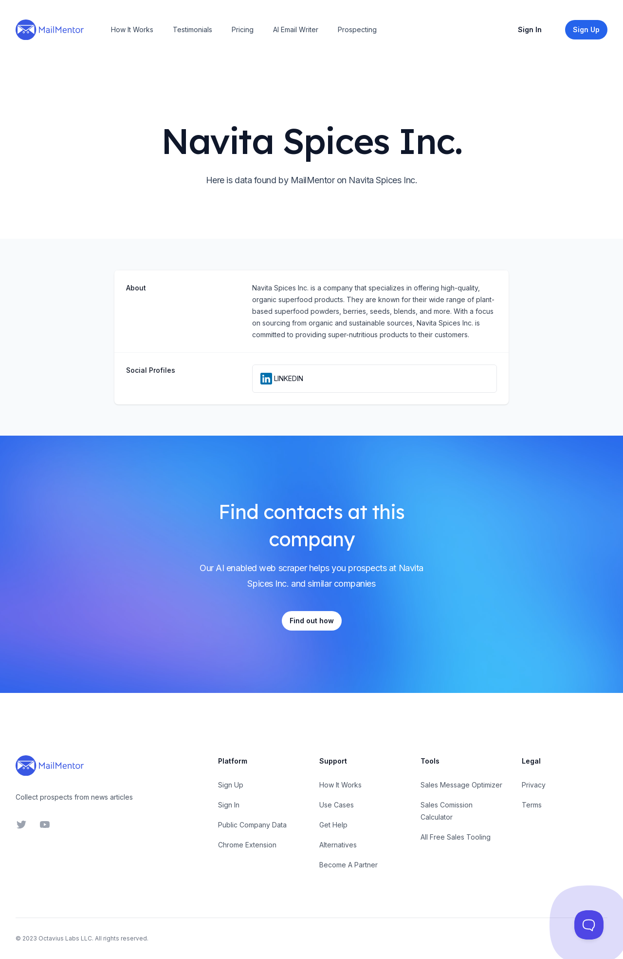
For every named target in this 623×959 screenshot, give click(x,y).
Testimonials (192, 29)
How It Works (132, 29)
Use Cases (336, 805)
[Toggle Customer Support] (589, 925)
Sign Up (230, 785)
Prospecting (357, 29)
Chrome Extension (247, 845)
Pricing (243, 29)
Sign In (530, 29)
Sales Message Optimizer (461, 785)
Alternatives (338, 845)
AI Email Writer (295, 29)
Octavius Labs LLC (65, 938)
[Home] (50, 29)
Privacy (534, 785)
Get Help (333, 825)
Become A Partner (348, 865)
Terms (532, 805)
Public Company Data (252, 825)
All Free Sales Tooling (456, 837)
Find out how (312, 620)
